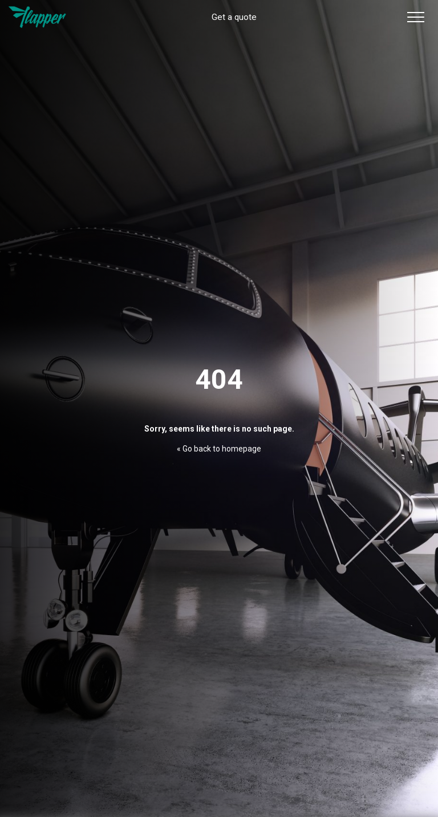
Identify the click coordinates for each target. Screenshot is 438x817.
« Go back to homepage (219, 448)
